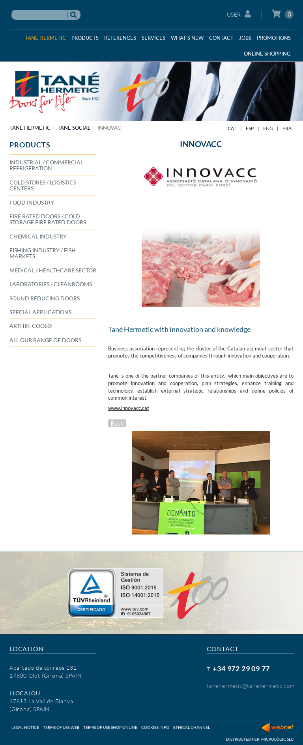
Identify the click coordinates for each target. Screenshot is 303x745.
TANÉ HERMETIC (29, 128)
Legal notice (25, 727)
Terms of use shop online (110, 727)
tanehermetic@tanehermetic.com (251, 685)
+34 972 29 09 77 (241, 668)
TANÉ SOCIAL (74, 128)
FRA (287, 128)
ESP (250, 128)
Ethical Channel (191, 727)
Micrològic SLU (277, 739)
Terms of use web (61, 727)
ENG (268, 128)
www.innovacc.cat (128, 408)
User (239, 14)
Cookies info (155, 727)
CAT (232, 128)
